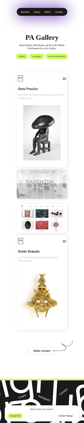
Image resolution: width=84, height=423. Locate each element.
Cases (37, 12)
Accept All (15, 416)
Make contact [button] (41, 350)
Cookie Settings (66, 416)
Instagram (44, 398)
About (47, 12)
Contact (59, 12)
